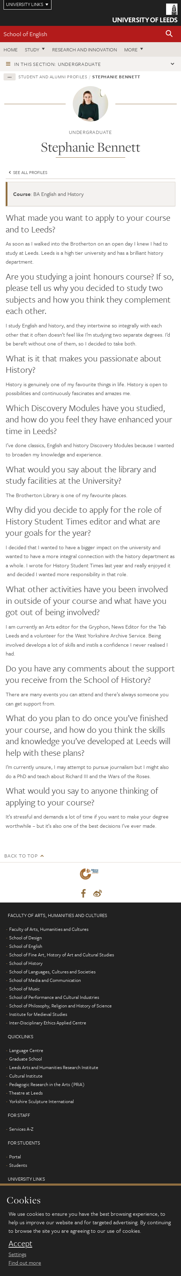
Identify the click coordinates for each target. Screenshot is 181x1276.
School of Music (24, 988)
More (131, 49)
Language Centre (26, 1050)
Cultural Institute (26, 1075)
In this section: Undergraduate (57, 64)
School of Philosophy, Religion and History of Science (60, 1005)
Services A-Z (21, 1128)
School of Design (25, 937)
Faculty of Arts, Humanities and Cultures (48, 929)
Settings (17, 1254)
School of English (25, 33)
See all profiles (27, 172)
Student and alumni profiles (52, 76)
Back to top (21, 855)
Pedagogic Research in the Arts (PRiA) (47, 1084)
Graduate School (25, 1058)
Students (18, 1165)
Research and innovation (84, 49)
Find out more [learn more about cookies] (25, 1262)
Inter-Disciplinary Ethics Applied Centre (47, 1022)
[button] (169, 34)
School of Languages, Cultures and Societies (52, 971)
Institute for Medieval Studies (38, 1014)
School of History (26, 963)
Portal (15, 1156)
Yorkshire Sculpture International (41, 1101)
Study (32, 49)
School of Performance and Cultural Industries (54, 997)
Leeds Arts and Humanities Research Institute (53, 1067)
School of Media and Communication (45, 980)
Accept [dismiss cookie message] (20, 1243)
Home (11, 49)
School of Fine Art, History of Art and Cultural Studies (61, 954)
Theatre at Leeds (26, 1092)
